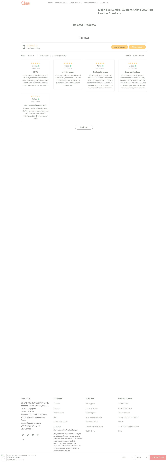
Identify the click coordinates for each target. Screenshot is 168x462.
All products (16, 13)
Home (7, 13)
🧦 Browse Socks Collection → (130, 109)
